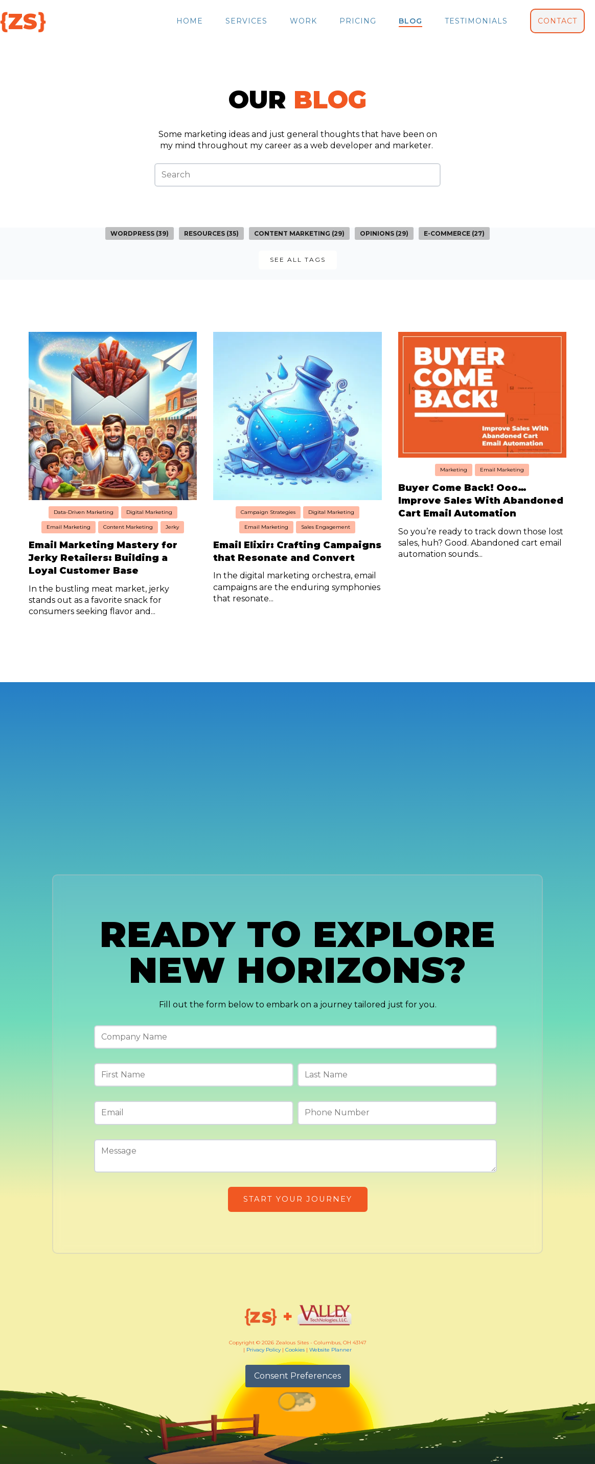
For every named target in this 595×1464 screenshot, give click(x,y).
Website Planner (330, 1349)
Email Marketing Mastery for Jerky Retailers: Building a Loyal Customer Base (103, 557)
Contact (557, 21)
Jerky (172, 527)
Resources (211, 233)
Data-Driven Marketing (83, 512)
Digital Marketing (149, 512)
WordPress (139, 233)
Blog (410, 21)
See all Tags (298, 259)
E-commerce (454, 233)
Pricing (357, 21)
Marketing (453, 469)
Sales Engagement (325, 527)
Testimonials (476, 21)
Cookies (295, 1349)
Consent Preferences (297, 1376)
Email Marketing (68, 527)
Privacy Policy (263, 1349)
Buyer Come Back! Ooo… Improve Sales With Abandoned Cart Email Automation (480, 500)
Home (189, 21)
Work (303, 21)
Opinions (384, 233)
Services (246, 21)
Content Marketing (299, 233)
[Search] (297, 175)
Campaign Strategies (268, 512)
